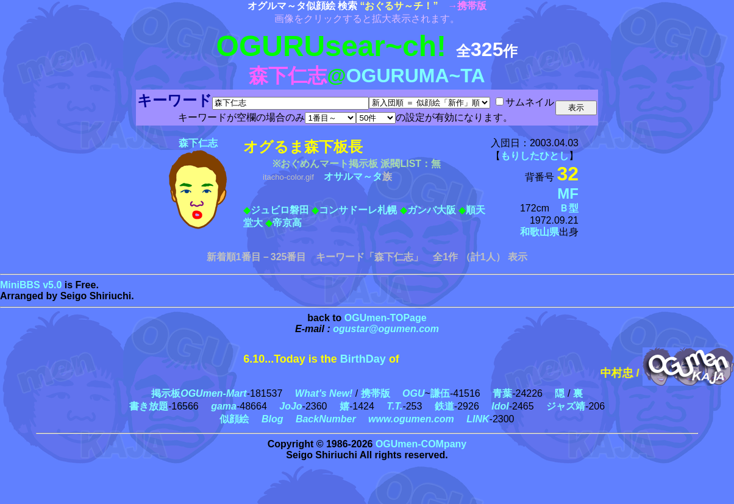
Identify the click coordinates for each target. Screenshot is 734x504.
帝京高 (287, 223)
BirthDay (363, 359)
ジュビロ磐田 (280, 210)
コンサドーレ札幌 (358, 210)
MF (568, 193)
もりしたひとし (535, 156)
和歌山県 (539, 232)
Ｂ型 (569, 208)
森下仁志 (198, 143)
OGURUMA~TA (415, 76)
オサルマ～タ (353, 176)
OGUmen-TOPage (385, 318)
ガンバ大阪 (431, 210)
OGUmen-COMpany (421, 444)
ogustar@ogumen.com (386, 329)
